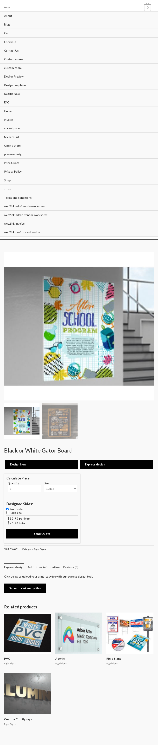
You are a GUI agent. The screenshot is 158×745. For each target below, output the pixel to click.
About (8, 15)
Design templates (15, 85)
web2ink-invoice (14, 223)
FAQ (6, 102)
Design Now (18, 464)
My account (11, 137)
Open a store (12, 145)
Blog (7, 24)
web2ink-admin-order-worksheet (24, 206)
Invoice (8, 119)
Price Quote (11, 163)
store (7, 189)
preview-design (13, 154)
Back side (16, 512)
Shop (7, 180)
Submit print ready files (25, 588)
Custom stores (13, 59)
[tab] (14, 567)
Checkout (10, 42)
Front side (16, 509)
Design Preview (13, 76)
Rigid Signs (40, 549)
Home (8, 111)
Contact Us (11, 50)
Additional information (44, 567)
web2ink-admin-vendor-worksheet (26, 215)
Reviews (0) (70, 567)
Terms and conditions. (18, 197)
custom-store (13, 68)
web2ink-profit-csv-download (22, 232)
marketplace (12, 128)
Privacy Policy (13, 171)
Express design (95, 464)
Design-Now (12, 93)
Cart (7, 33)
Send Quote (42, 533)
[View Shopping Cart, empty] (147, 7)
